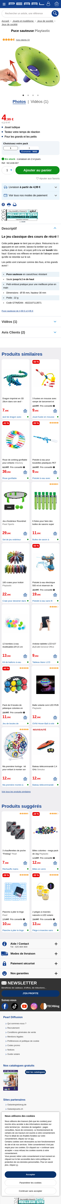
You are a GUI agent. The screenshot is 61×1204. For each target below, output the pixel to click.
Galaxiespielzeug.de (16, 1104)
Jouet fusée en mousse (43, 417)
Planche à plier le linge (13, 930)
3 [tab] (33, 95)
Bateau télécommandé (43, 785)
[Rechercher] (55, 13)
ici (17, 1165)
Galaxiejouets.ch (15, 1109)
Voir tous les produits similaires (16, 791)
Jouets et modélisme (23, 21)
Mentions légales (15, 1036)
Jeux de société (45, 21)
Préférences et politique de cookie (23, 1041)
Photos (19, 101)
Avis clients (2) (13, 332)
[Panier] (57, 4)
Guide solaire (13, 1054)
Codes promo (13, 1045)
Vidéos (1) (39, 101)
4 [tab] (38, 95)
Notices (10, 1050)
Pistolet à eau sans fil (42, 601)
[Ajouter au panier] (37, 170)
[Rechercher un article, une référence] (30, 13)
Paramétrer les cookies (30, 1183)
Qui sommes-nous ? (16, 1023)
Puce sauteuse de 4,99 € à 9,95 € (17, 311)
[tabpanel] (30, 66)
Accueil (6, 21)
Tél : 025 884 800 (18, 947)
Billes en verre (39, 869)
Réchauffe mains (10, 869)
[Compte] (49, 4)
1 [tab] (23, 95)
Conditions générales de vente (21, 1032)
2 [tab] (28, 95)
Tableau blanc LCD (41, 662)
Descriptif (9, 228)
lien (32, 1139)
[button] (31, 187)
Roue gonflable (9, 478)
